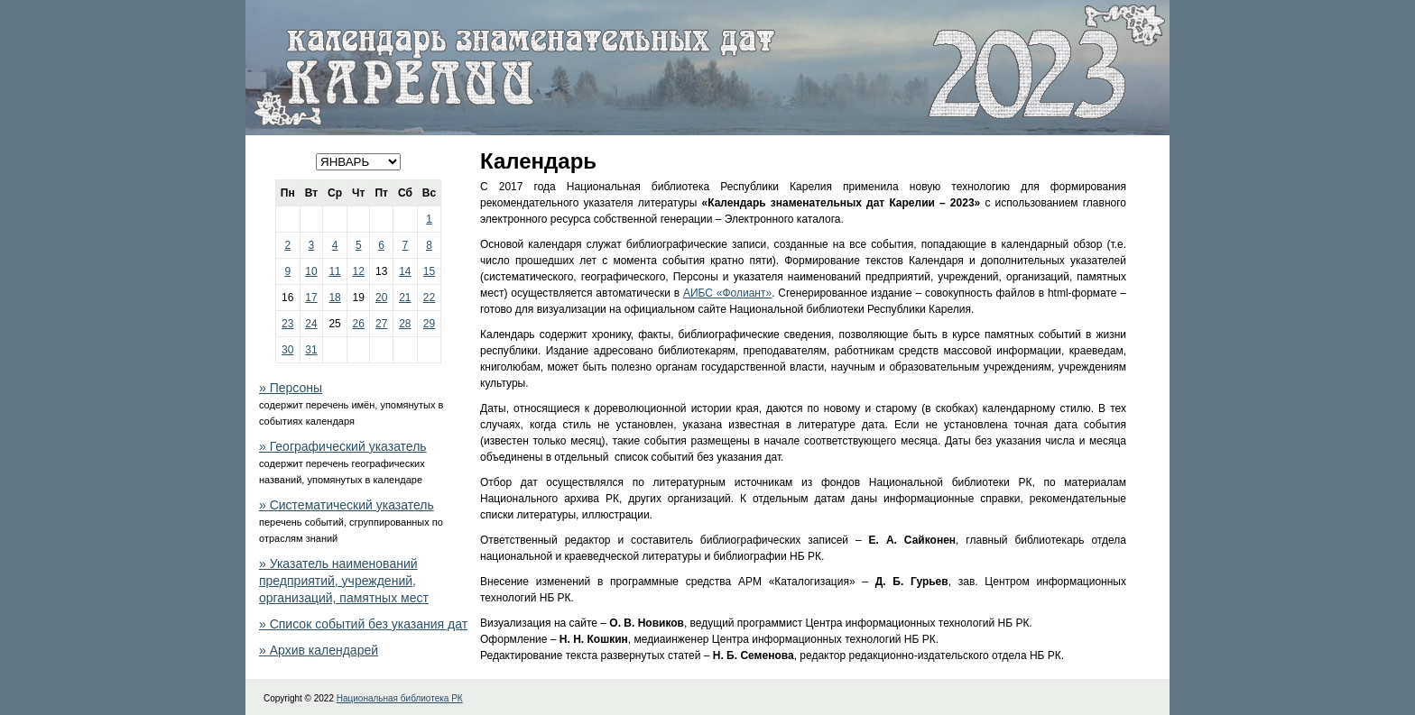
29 (429, 323)
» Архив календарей (318, 650)
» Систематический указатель (346, 505)
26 (359, 323)
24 (311, 323)
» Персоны (290, 387)
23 (287, 323)
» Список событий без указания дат (363, 624)
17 (311, 297)
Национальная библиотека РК (400, 698)
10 (311, 271)
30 (287, 350)
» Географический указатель (343, 446)
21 (405, 297)
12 (359, 271)
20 (381, 297)
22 (429, 297)
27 (381, 323)
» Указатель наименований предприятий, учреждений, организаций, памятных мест (344, 580)
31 (311, 350)
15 (429, 271)
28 (405, 323)
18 (334, 297)
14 (405, 271)
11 (334, 271)
